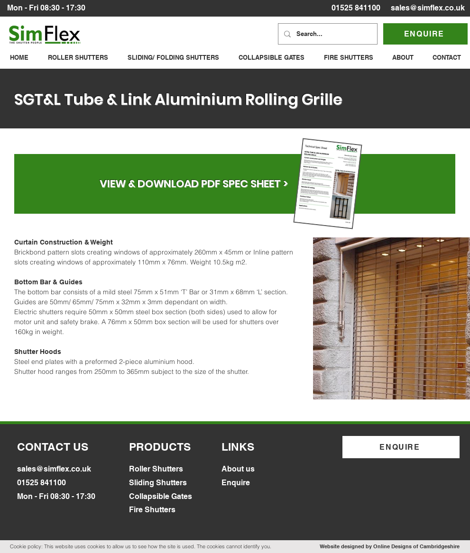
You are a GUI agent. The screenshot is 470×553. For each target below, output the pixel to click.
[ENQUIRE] (425, 34)
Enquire (235, 482)
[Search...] (326, 34)
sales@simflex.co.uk (428, 7)
